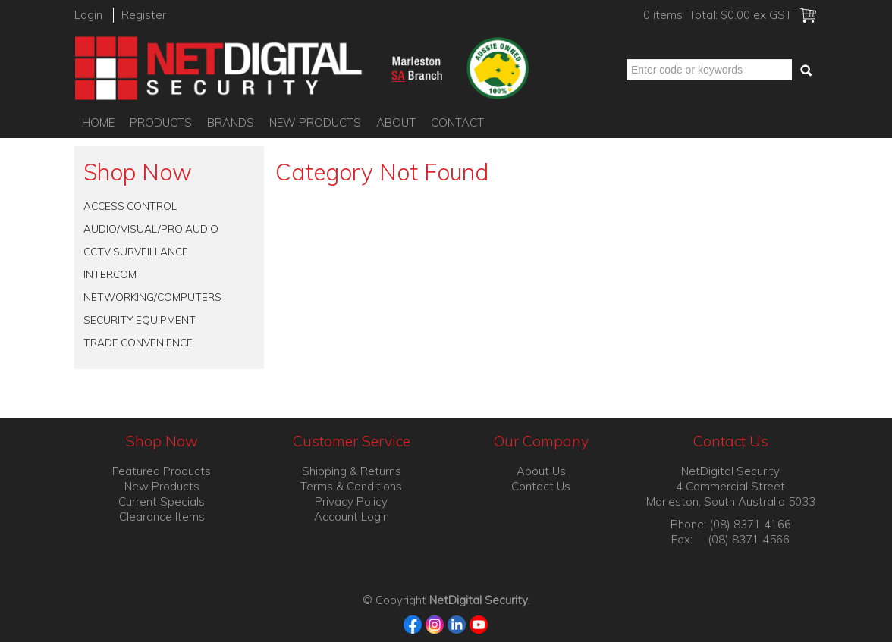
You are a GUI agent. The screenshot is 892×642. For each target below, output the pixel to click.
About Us (541, 471)
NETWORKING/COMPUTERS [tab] (152, 296)
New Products (315, 122)
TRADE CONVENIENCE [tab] (138, 342)
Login (88, 15)
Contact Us (540, 486)
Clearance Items (162, 516)
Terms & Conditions (351, 486)
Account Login (351, 516)
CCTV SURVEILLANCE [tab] (135, 251)
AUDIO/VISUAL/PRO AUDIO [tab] (150, 228)
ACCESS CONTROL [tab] (130, 205)
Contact (457, 122)
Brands (230, 122)
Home (98, 122)
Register (143, 15)
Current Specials (161, 501)
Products (161, 122)
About (396, 122)
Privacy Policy (351, 501)
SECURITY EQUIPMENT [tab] (139, 319)
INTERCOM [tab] (110, 274)
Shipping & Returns (351, 471)
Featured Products (161, 471)
